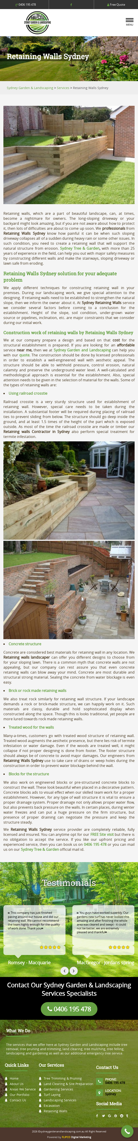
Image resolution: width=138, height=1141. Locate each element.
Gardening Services (58, 1089)
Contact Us (18, 1100)
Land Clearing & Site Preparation (68, 1084)
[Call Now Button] (127, 1131)
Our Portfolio (19, 1095)
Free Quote (116, 4)
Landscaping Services (60, 1100)
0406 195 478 (26, 4)
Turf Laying (52, 1095)
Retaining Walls (55, 1111)
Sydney (110, 1094)
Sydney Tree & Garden (79, 248)
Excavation (52, 1105)
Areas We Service (23, 1089)
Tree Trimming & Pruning (63, 1078)
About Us (17, 1084)
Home (14, 1078)
